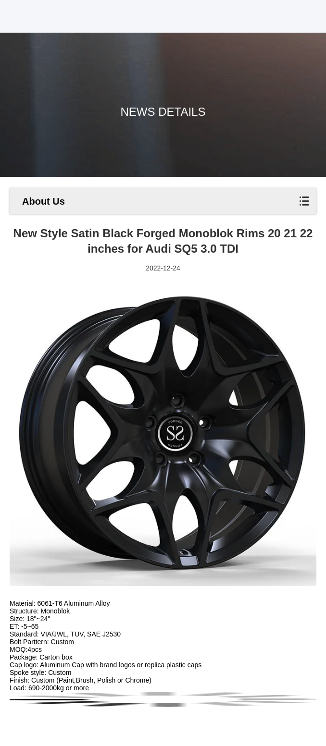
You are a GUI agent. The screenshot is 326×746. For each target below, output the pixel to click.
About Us (43, 201)
